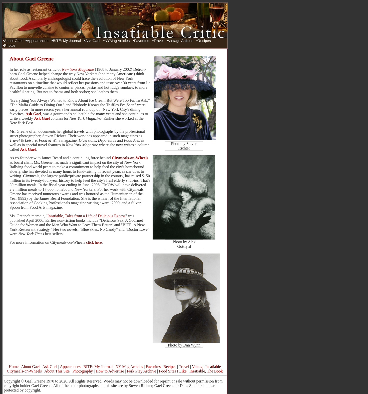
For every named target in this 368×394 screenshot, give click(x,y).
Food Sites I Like (173, 371)
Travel (159, 41)
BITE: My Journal (67, 41)
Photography (83, 371)
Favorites (141, 41)
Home (14, 366)
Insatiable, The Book (206, 371)
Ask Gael (92, 41)
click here (94, 242)
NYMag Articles (117, 41)
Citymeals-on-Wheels (130, 158)
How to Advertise (110, 371)
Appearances (37, 41)
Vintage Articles (180, 41)
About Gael (13, 41)
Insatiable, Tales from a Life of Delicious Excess (86, 216)
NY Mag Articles (129, 366)
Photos (10, 46)
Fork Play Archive (141, 371)
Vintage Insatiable (206, 366)
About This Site (57, 371)
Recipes (204, 41)
